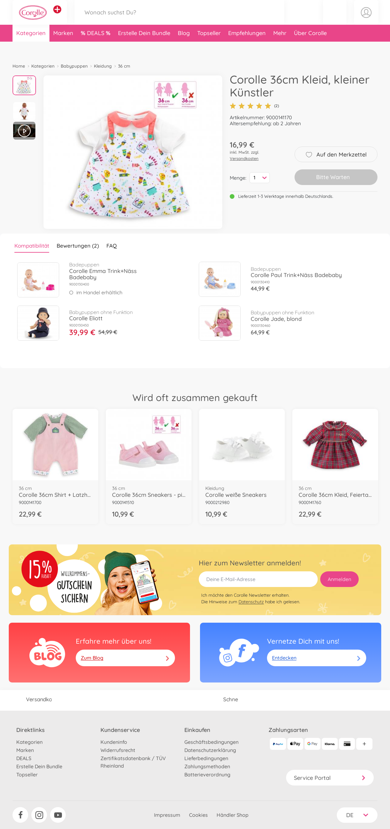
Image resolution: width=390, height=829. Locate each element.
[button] (334, 20)
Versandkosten (244, 158)
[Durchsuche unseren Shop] (179, 20)
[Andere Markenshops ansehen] (58, 17)
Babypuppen (74, 66)
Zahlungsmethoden (207, 766)
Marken (63, 48)
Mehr (279, 48)
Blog (184, 48)
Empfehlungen (247, 48)
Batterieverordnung (207, 774)
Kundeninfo (113, 742)
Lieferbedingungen (206, 758)
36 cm (124, 66)
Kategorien (31, 48)
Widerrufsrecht (117, 750)
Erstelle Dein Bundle (144, 48)
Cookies (198, 815)
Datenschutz (251, 602)
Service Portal (330, 777)
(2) (254, 106)
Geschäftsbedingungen (211, 742)
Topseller (209, 48)
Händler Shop (233, 815)
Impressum (167, 815)
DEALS (96, 48)
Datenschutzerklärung (210, 750)
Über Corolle (310, 48)
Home (19, 66)
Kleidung (103, 66)
